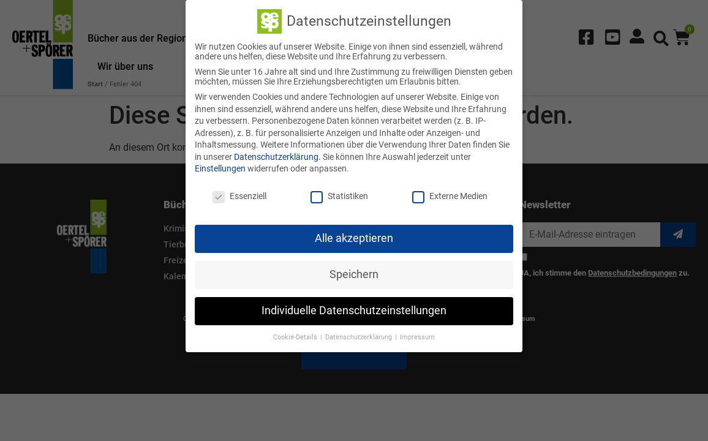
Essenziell (239, 195)
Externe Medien (450, 195)
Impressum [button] (417, 335)
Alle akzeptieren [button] (354, 237)
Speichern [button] (354, 273)
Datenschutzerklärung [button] (359, 335)
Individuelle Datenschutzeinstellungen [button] (354, 309)
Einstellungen (220, 167)
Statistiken (339, 195)
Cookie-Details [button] (296, 335)
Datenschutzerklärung (276, 155)
